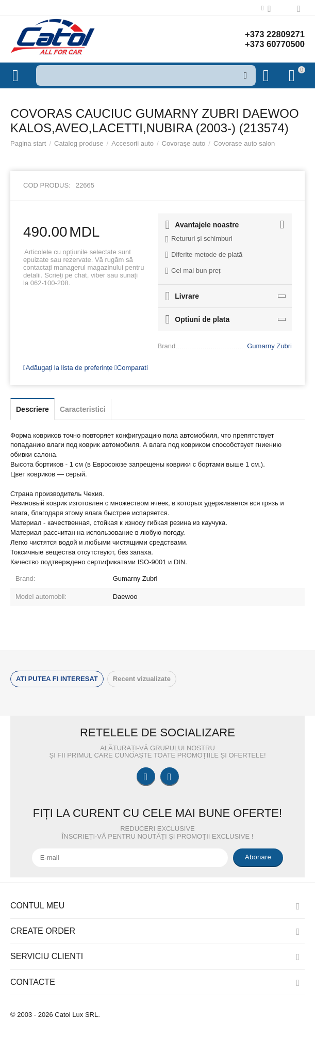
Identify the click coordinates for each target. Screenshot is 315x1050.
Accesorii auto (132, 143)
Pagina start (28, 143)
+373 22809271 (272, 34)
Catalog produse (79, 143)
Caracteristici (83, 409)
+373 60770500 (272, 44)
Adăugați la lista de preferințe (67, 368)
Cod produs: (47, 185)
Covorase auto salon (244, 143)
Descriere (32, 409)
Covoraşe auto (184, 143)
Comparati (131, 368)
